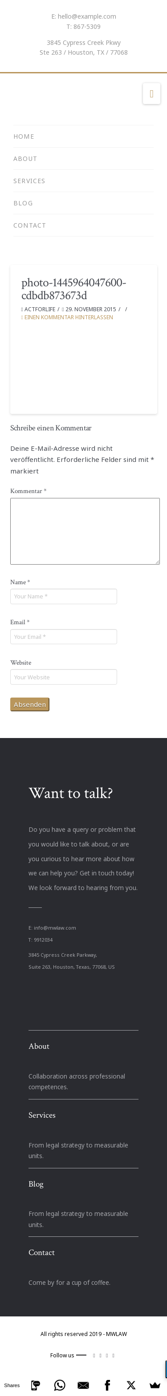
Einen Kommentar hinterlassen (67, 317)
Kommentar (28, 491)
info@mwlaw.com (55, 928)
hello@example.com (87, 16)
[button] (151, 93)
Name (20, 582)
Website (20, 662)
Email (20, 622)
